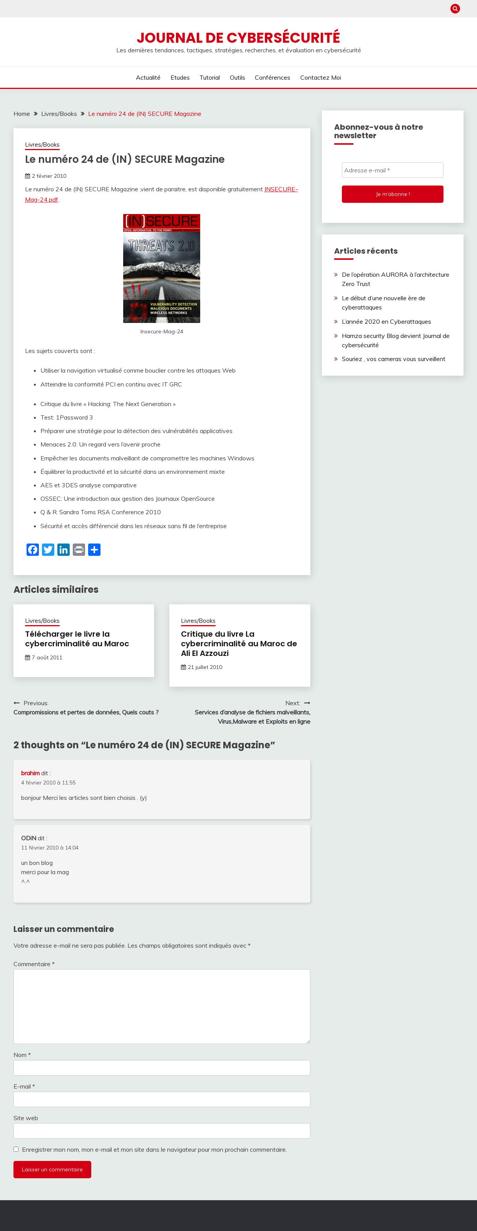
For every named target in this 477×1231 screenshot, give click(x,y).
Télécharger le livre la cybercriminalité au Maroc (77, 639)
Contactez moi (320, 77)
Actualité (148, 77)
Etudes (180, 77)
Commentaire (34, 964)
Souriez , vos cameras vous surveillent (393, 359)
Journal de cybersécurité (238, 38)
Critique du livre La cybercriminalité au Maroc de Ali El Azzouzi (239, 644)
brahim (30, 773)
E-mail (24, 1086)
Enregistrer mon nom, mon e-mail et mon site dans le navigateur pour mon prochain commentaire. (154, 1149)
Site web (25, 1118)
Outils (237, 77)
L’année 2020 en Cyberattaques (386, 321)
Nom (22, 1055)
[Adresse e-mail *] (393, 170)
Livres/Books (42, 144)
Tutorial (209, 77)
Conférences (272, 77)
